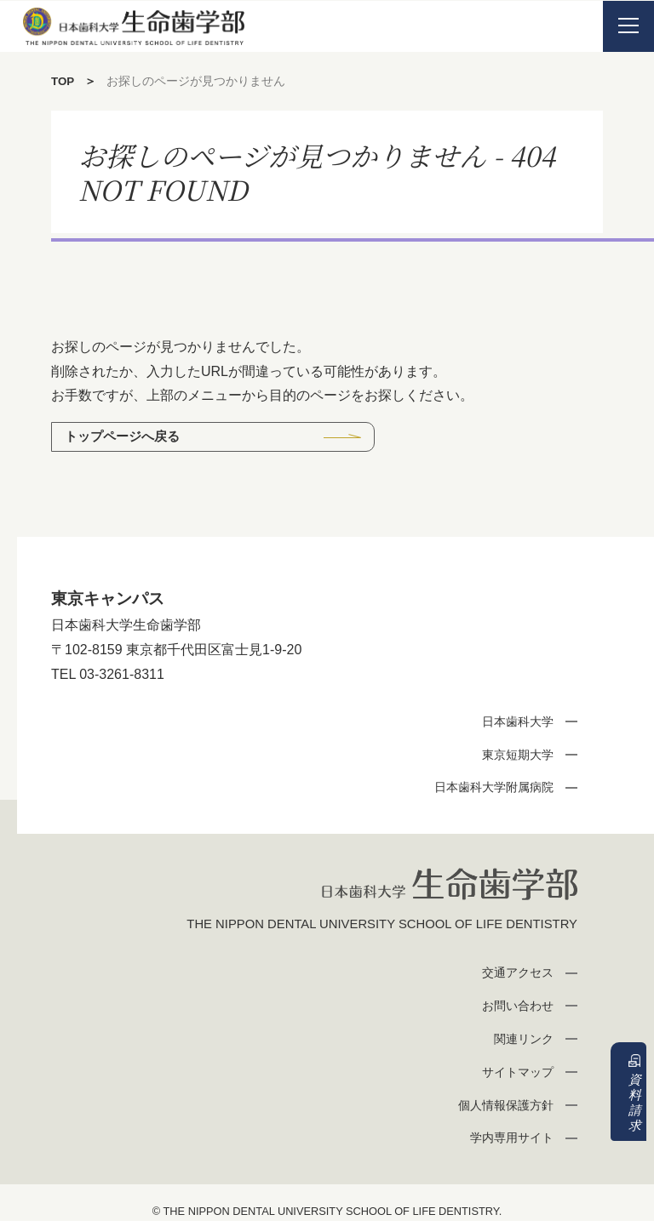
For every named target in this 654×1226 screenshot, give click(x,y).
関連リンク (520, 1043)
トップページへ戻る (127, 437)
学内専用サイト (507, 1142)
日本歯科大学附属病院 (488, 789)
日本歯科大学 (513, 723)
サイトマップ (513, 1076)
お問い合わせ (513, 1010)
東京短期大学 (513, 756)
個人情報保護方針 (501, 1109)
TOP (63, 81)
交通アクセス (513, 977)
